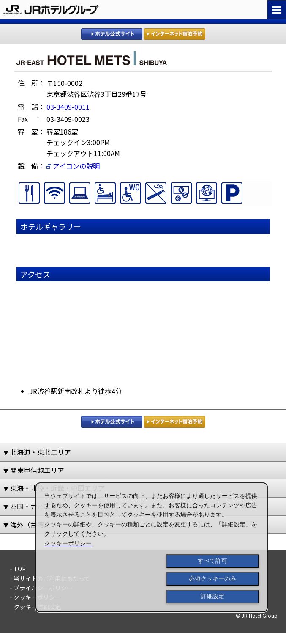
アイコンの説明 (73, 166)
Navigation (276, 9)
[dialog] (151, 547)
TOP (20, 568)
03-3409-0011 (68, 107)
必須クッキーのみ (212, 578)
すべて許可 (212, 560)
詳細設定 (212, 596)
